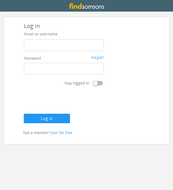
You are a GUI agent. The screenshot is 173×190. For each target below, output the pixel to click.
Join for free (62, 132)
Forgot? (97, 57)
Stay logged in (76, 83)
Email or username (41, 33)
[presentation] (64, 101)
